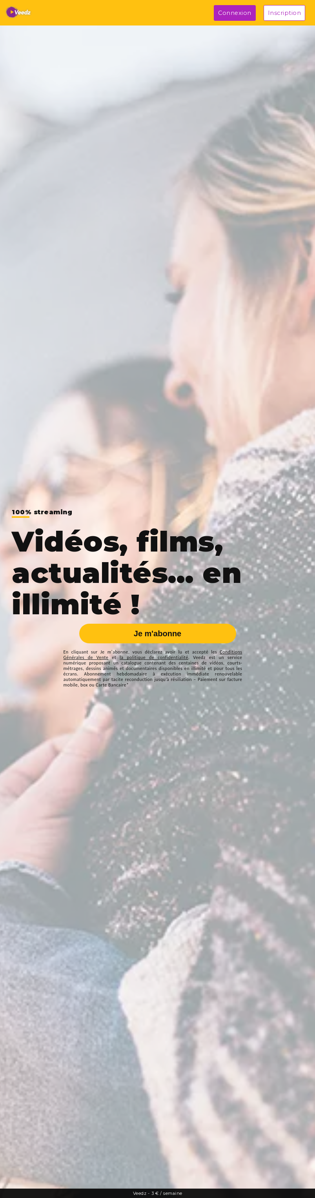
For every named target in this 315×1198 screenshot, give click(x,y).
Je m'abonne (157, 633)
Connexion (234, 12)
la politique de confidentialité (154, 657)
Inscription (284, 12)
